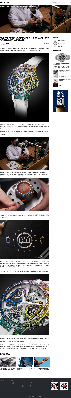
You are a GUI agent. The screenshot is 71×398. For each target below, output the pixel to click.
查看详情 (60, 46)
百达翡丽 (31, 388)
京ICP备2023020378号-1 (34, 395)
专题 (11, 385)
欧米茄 (31, 382)
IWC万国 (22, 386)
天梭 (30, 383)
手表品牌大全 (13, 382)
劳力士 (22, 382)
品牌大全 (17, 2)
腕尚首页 (4, 6)
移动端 (39, 2)
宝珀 (21, 388)
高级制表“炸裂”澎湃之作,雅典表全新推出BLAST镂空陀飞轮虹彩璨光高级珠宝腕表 (23, 6)
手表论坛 (12, 386)
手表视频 (34, 2)
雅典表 (8, 6)
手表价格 (23, 2)
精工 (30, 385)
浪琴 (21, 383)
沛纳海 (31, 386)
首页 (13, 2)
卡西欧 (22, 385)
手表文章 (28, 2)
